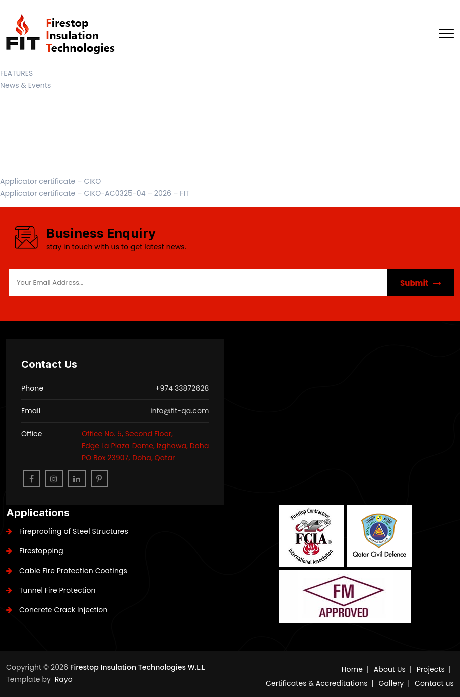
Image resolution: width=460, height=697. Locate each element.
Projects (431, 669)
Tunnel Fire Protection (51, 590)
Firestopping (34, 551)
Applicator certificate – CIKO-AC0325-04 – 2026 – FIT (94, 193)
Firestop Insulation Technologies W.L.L (137, 667)
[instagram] (54, 478)
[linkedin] (77, 478)
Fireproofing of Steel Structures (67, 531)
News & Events (25, 85)
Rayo (64, 679)
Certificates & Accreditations (317, 683)
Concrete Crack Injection (56, 610)
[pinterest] (99, 478)
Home (352, 669)
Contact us (434, 683)
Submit (420, 282)
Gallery (391, 683)
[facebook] (31, 478)
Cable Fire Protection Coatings (66, 571)
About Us (390, 669)
